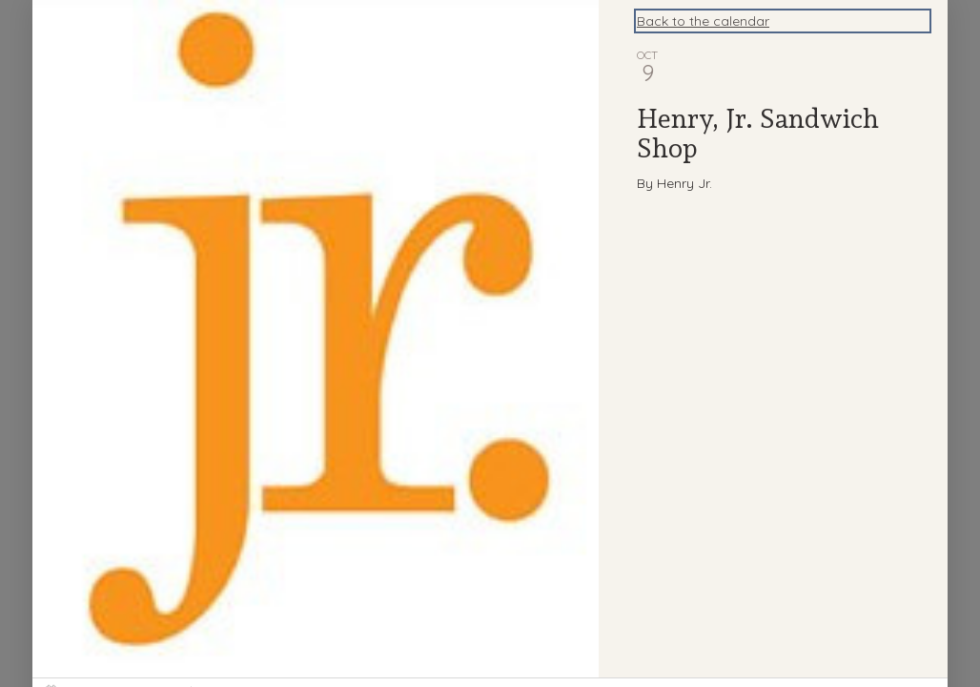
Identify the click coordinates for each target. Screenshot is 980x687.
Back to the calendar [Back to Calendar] (703, 21)
